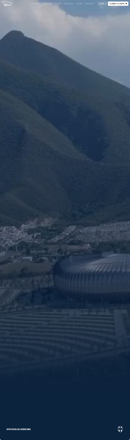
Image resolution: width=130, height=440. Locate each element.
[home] (7, 3)
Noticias (47, 4)
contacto (89, 4)
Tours (79, 4)
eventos (37, 4)
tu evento (69, 4)
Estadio (57, 4)
